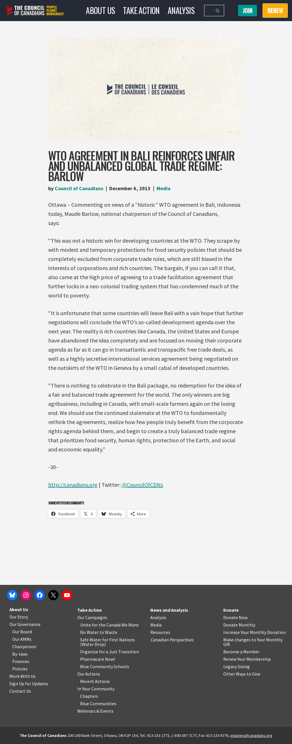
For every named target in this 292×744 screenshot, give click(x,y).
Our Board (22, 631)
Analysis (181, 10)
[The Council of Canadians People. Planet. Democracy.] (35, 11)
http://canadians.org (73, 484)
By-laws (20, 654)
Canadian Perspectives (172, 639)
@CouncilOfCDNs (142, 484)
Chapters (89, 696)
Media (164, 188)
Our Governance (24, 624)
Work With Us (22, 676)
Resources (160, 632)
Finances (20, 661)
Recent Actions (95, 681)
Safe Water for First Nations (107, 639)
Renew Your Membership (247, 659)
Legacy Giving (236, 666)
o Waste (109, 632)
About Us (100, 10)
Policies (20, 669)
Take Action (141, 10)
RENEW (275, 10)
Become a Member (241, 651)
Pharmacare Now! (97, 659)
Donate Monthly (239, 625)
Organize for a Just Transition (109, 651)
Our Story (18, 617)
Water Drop (93, 644)
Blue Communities (98, 703)
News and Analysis (169, 610)
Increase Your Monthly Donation (254, 632)
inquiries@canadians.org (251, 735)
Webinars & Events (95, 711)
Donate (231, 610)
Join (247, 10)
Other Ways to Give (241, 674)
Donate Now (235, 617)
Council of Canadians (79, 188)
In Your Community (95, 689)
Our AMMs (22, 639)
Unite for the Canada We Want (109, 625)
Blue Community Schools (104, 666)
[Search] (207, 10)
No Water (90, 632)
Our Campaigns (92, 617)
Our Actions (88, 674)
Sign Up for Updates (28, 683)
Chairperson (24, 646)
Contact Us (20, 691)
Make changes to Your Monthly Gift (253, 642)
